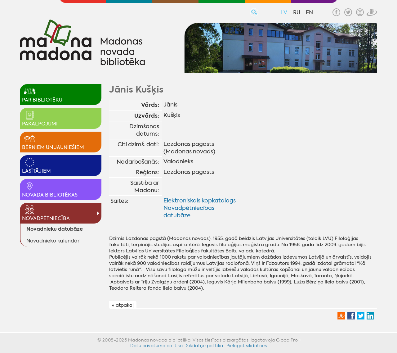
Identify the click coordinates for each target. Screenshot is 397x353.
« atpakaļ (123, 305)
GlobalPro (287, 340)
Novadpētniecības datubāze (188, 211)
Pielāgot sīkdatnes (246, 345)
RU (296, 12)
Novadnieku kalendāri (53, 241)
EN (309, 12)
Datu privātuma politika (156, 345)
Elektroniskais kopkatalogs (199, 200)
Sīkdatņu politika (204, 345)
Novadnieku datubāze (54, 229)
